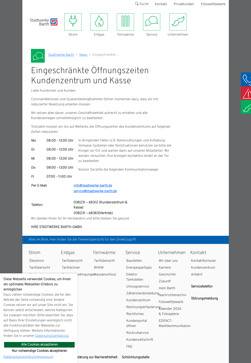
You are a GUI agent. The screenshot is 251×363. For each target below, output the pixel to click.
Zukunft (165, 281)
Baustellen (134, 261)
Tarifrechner (71, 268)
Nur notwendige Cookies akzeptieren (39, 351)
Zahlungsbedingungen (78, 274)
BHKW (98, 268)
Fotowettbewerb (213, 4)
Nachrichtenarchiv (172, 295)
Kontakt (161, 4)
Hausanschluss (105, 274)
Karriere (165, 268)
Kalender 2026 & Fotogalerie (170, 311)
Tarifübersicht (39, 268)
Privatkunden (184, 4)
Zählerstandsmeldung (142, 293)
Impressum (45, 357)
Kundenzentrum (138, 300)
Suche (142, 4)
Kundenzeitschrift (139, 340)
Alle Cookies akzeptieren (39, 345)
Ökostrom (36, 261)
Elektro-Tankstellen (134, 277)
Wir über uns (168, 261)
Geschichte (167, 274)
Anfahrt (196, 274)
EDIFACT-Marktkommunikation (175, 323)
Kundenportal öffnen (136, 323)
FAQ (129, 347)
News (83, 55)
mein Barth (167, 288)
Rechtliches (135, 314)
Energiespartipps (139, 268)
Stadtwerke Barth (61, 55)
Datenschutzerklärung (52, 336)
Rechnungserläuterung (143, 307)
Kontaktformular (203, 261)
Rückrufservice (137, 333)
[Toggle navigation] (32, 28)
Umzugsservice (137, 286)
